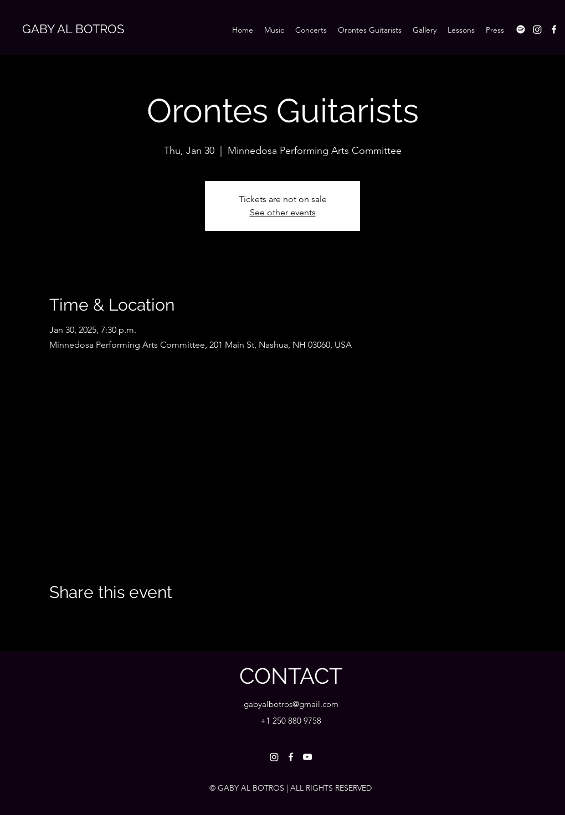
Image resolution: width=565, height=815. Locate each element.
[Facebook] (553, 29)
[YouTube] (307, 756)
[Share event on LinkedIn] (109, 621)
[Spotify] (520, 29)
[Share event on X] (81, 621)
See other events (283, 212)
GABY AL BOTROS (73, 29)
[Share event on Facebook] (54, 621)
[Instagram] (537, 29)
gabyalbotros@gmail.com (291, 704)
